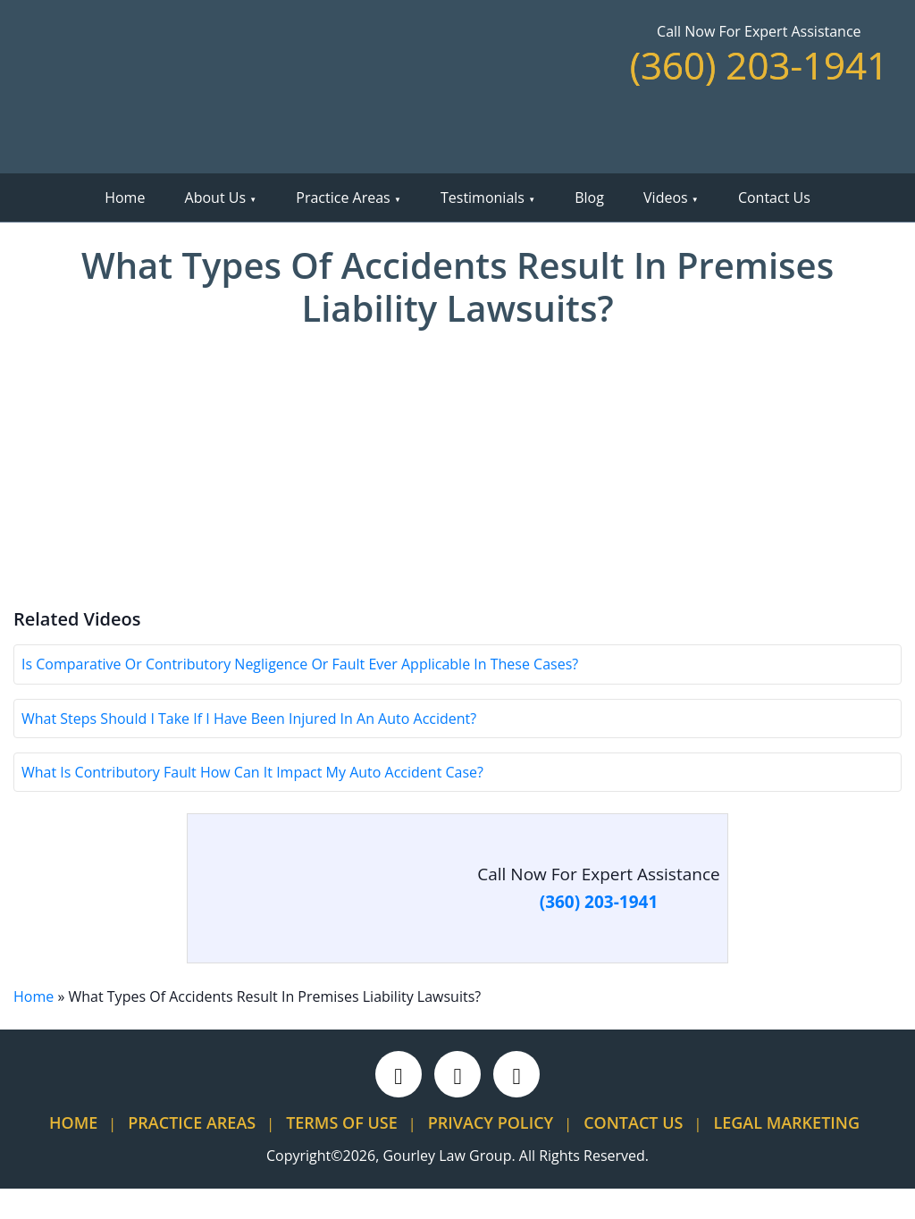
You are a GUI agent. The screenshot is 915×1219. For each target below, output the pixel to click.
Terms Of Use (342, 1153)
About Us (216, 197)
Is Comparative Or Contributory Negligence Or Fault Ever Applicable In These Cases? (299, 694)
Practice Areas (343, 197)
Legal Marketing (786, 1153)
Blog (589, 197)
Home (125, 197)
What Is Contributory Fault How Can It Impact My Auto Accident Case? (252, 802)
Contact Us (774, 197)
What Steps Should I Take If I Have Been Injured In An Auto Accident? (248, 748)
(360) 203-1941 (759, 64)
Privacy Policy (490, 1153)
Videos (665, 197)
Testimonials (483, 197)
